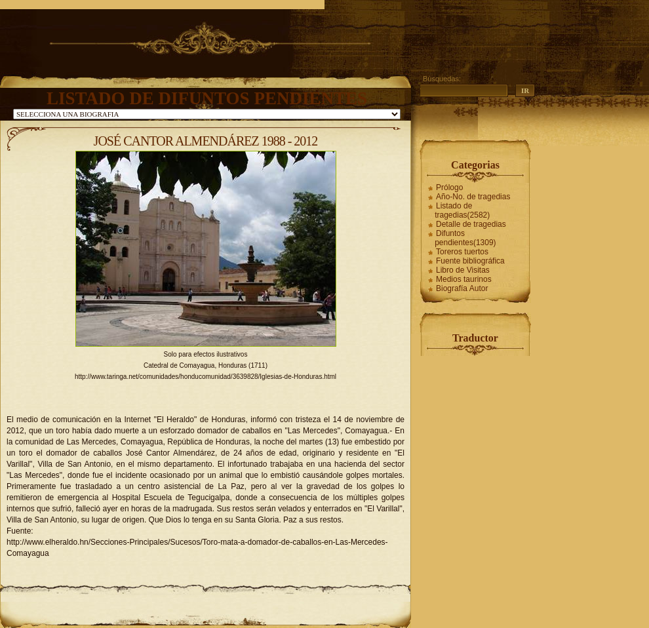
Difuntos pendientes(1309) (465, 238)
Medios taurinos (464, 279)
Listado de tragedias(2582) (462, 210)
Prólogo (449, 187)
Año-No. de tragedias (473, 196)
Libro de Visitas (463, 270)
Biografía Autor (462, 288)
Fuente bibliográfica (470, 260)
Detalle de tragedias (471, 224)
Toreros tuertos (462, 251)
